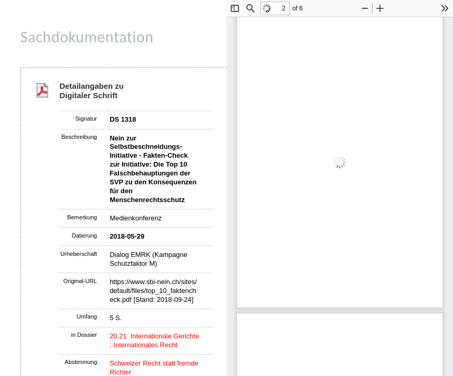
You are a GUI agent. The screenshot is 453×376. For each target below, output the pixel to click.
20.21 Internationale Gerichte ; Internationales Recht (154, 340)
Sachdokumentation (86, 36)
